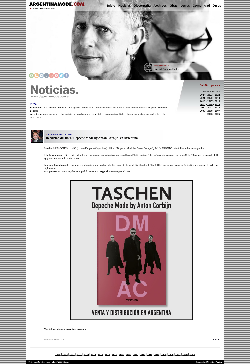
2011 (209, 107)
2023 (210, 94)
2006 (210, 113)
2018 (202, 101)
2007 (217, 110)
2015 (202, 104)
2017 (210, 101)
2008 (210, 110)
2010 (217, 107)
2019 (217, 97)
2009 (202, 110)
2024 (202, 94)
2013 (217, 104)
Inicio (157, 68)
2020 (210, 97)
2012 (202, 107)
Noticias (166, 68)
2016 (217, 101)
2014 (210, 104)
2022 (217, 94)
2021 (202, 97)
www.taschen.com (76, 328)
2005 (217, 113)
